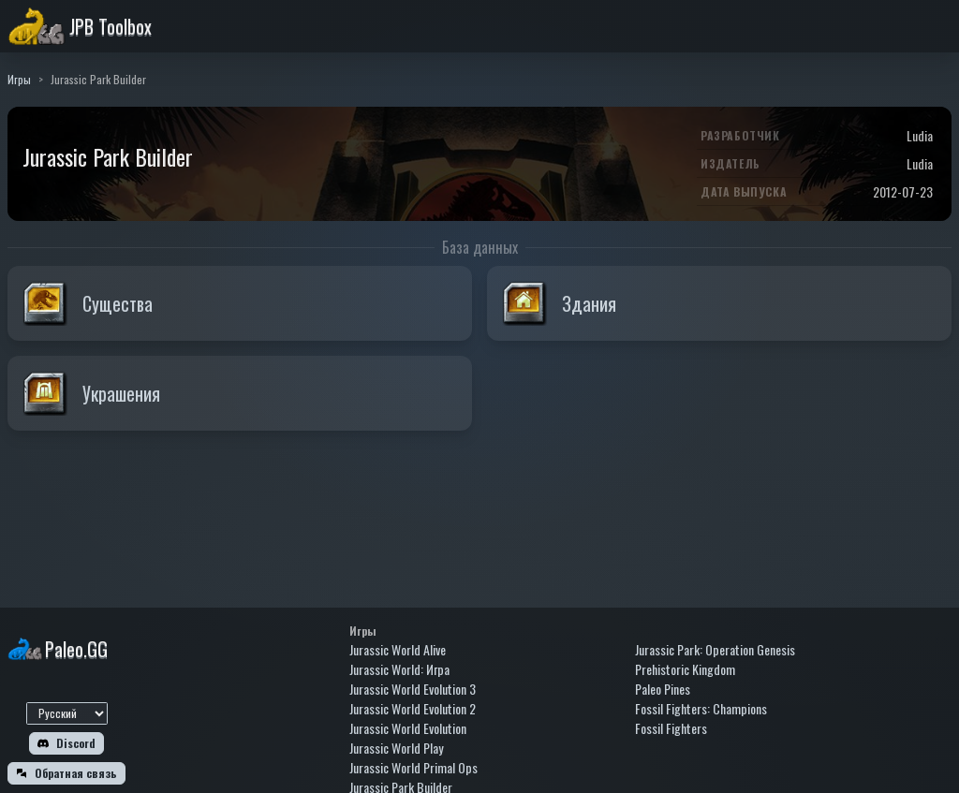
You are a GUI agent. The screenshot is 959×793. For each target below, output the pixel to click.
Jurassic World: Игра (399, 669)
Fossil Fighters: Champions (701, 708)
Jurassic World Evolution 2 (412, 708)
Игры (19, 79)
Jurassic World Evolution (407, 728)
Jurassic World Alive (397, 649)
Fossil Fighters (671, 728)
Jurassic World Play (396, 747)
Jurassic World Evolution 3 (412, 688)
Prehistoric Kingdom (685, 669)
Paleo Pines (662, 688)
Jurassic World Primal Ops (413, 767)
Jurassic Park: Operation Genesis (715, 649)
